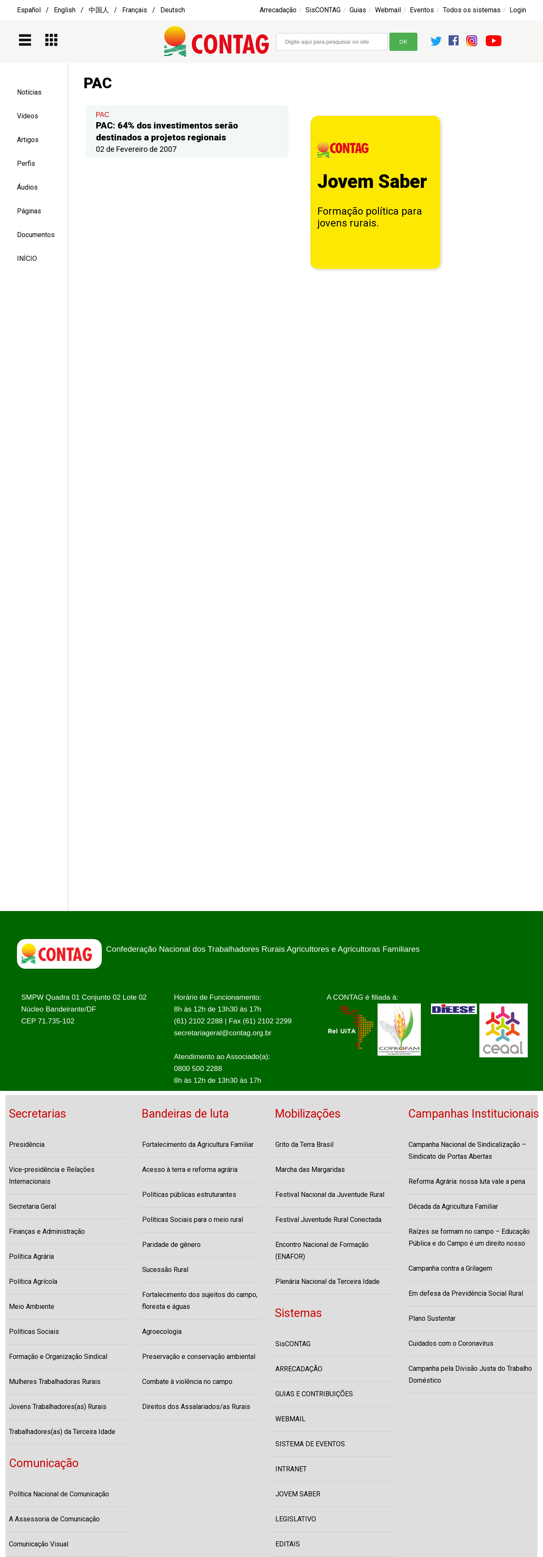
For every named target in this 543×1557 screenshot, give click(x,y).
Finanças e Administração (47, 1231)
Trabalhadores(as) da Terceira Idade (62, 1432)
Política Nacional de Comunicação (59, 1494)
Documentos (36, 235)
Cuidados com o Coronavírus (451, 1343)
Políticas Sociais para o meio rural (192, 1220)
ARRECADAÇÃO (298, 1369)
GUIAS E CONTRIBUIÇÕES (314, 1394)
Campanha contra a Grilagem (450, 1268)
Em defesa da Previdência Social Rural (466, 1293)
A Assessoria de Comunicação (54, 1519)
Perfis (26, 163)
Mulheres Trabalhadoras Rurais (55, 1382)
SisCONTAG (323, 10)
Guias (358, 10)
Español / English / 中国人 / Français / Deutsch (101, 10)
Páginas (29, 211)
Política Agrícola (33, 1281)
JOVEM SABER (297, 1494)
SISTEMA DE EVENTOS (310, 1444)
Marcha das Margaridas (310, 1170)
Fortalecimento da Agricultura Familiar (198, 1144)
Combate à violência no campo (187, 1382)
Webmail (388, 10)
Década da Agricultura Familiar (453, 1206)
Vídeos (27, 116)
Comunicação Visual (38, 1544)
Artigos (28, 140)
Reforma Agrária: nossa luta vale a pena (467, 1181)
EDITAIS (287, 1544)
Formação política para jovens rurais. (369, 217)
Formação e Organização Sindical (58, 1357)
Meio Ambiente (31, 1307)
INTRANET (291, 1469)
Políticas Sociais (34, 1332)
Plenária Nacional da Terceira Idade (327, 1281)
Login (517, 10)
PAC (102, 114)
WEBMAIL (290, 1419)
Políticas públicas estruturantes (189, 1195)
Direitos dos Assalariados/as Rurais (196, 1407)
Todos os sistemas (472, 10)
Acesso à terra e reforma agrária (190, 1170)
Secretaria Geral (32, 1206)
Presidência (27, 1144)
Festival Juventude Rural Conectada (328, 1220)
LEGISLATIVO (295, 1519)
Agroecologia (162, 1332)
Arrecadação (278, 10)
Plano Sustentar (432, 1318)
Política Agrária (31, 1256)
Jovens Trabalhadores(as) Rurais (57, 1407)
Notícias (29, 92)
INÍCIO (27, 258)
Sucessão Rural (165, 1270)
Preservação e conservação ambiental (198, 1357)
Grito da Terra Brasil (304, 1144)
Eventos (422, 10)
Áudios (27, 187)
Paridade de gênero (171, 1245)
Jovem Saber (372, 182)
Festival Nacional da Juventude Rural (329, 1195)
